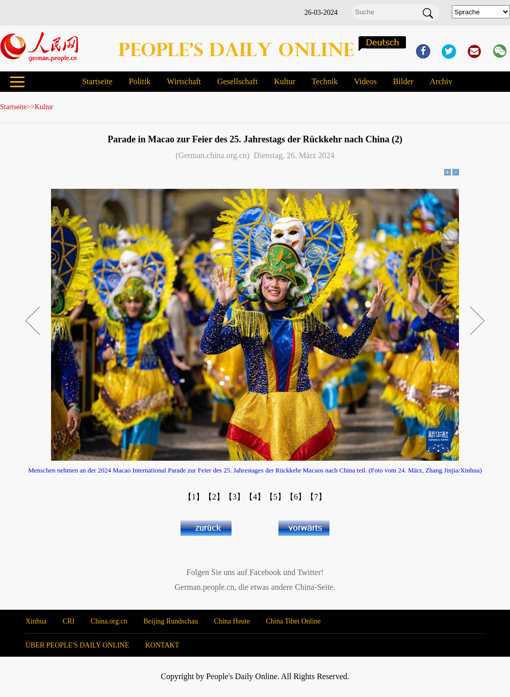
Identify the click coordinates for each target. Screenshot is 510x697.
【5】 (275, 496)
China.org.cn (109, 621)
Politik (139, 81)
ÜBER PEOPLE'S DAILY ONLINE (77, 645)
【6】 (296, 496)
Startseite (97, 81)
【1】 (194, 496)
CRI (68, 621)
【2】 (214, 496)
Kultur (284, 81)
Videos (365, 81)
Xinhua (36, 621)
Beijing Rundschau (170, 621)
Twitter (309, 572)
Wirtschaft (184, 81)
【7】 (316, 496)
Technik (325, 81)
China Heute (232, 621)
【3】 (234, 496)
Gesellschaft (237, 81)
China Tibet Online (293, 621)
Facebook (265, 572)
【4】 (255, 496)
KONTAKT (162, 645)
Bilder (403, 81)
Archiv (441, 81)
